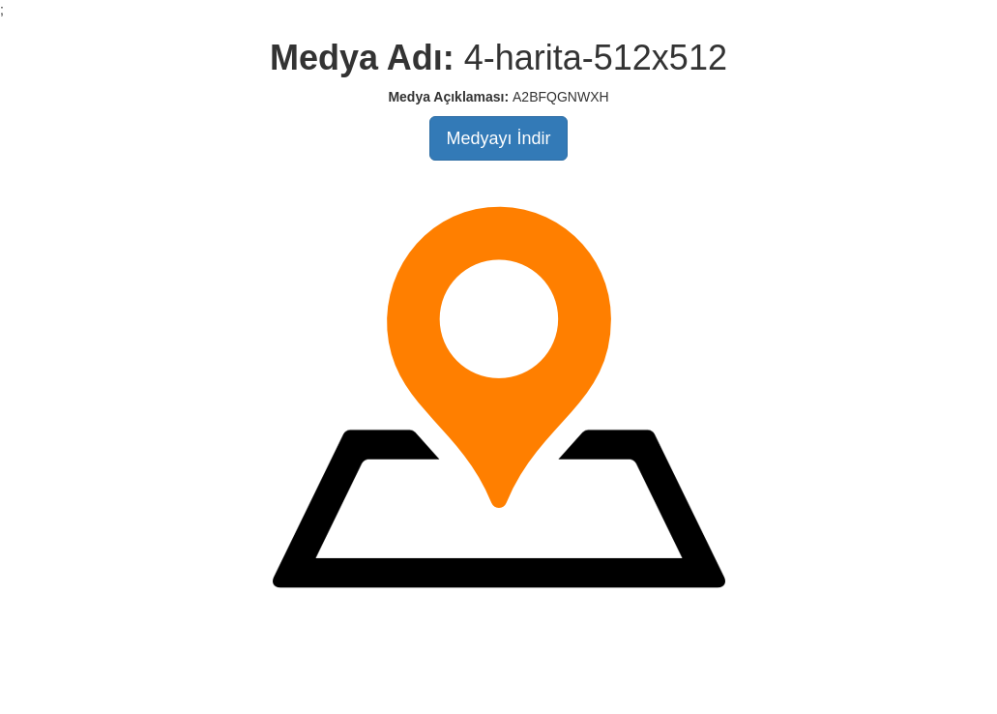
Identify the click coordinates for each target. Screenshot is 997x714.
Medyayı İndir (498, 138)
